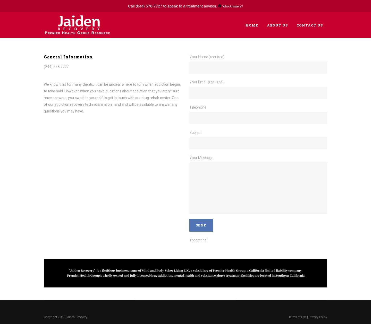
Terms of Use (298, 317)
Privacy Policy (318, 317)
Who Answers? (232, 6)
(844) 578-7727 (149, 6)
